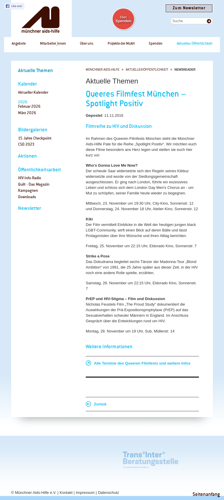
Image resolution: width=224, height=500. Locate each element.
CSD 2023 (26, 144)
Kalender (27, 84)
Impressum (85, 492)
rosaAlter (49, 458)
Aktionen (27, 156)
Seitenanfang (206, 494)
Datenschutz (108, 492)
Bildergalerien (32, 130)
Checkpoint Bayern (20, 479)
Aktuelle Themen (35, 71)
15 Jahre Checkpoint (35, 138)
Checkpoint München (190, 458)
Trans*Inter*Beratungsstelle (150, 458)
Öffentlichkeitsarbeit (39, 170)
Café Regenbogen (20, 458)
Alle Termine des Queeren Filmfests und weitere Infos (142, 363)
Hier (124, 19)
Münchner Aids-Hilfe (103, 69)
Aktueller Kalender (33, 92)
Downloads (27, 197)
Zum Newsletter (189, 8)
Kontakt (66, 492)
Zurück (100, 404)
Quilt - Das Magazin (33, 184)
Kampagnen (28, 191)
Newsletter (29, 208)
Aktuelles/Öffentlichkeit (147, 69)
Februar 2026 (29, 106)
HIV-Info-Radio (29, 178)
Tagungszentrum (92, 458)
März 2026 (27, 113)
